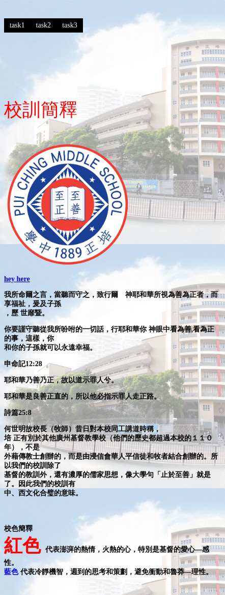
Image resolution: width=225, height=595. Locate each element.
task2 (43, 25)
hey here (17, 279)
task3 (69, 25)
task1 (17, 25)
